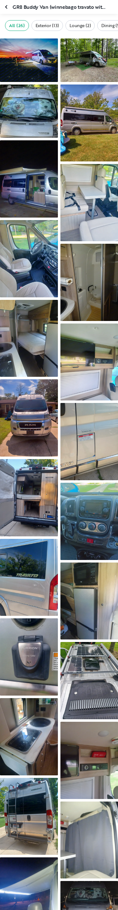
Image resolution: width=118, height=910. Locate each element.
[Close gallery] (7, 7)
